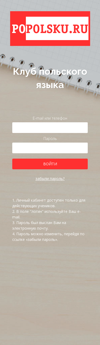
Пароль (50, 138)
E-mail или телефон (50, 118)
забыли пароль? (50, 178)
